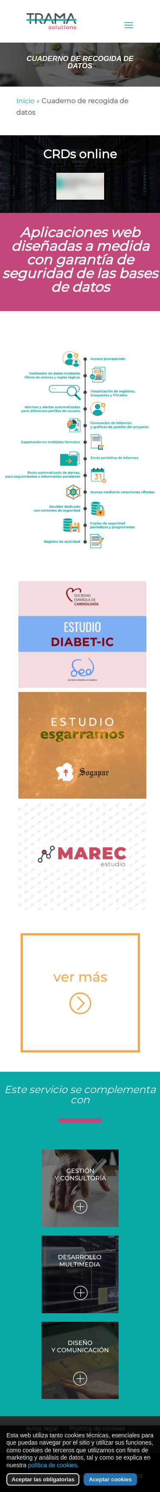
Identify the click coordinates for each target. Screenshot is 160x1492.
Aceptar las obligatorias (43, 1479)
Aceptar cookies (110, 1479)
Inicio (25, 101)
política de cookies (52, 1465)
